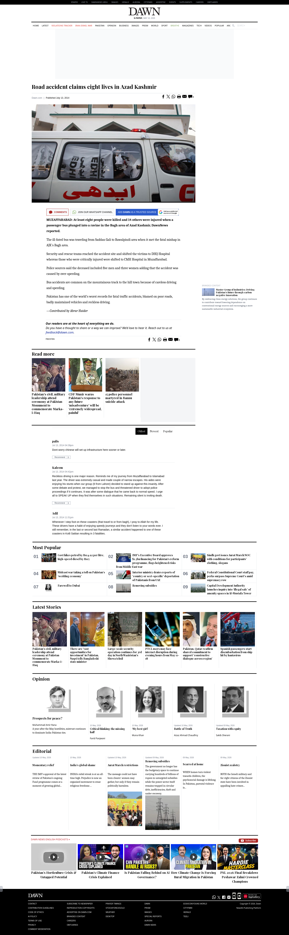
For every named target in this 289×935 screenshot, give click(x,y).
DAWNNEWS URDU (99, 2)
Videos (208, 25)
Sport (164, 25)
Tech (199, 25)
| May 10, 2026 (144, 18)
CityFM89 (148, 2)
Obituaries (212, 2)
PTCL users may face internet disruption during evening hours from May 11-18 (162, 653)
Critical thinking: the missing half (107, 730)
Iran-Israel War (83, 25)
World (154, 25)
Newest (154, 431)
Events (172, 2)
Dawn (147, 904)
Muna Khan (138, 735)
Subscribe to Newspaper (80, 904)
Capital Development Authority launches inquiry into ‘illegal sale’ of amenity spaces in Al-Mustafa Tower (229, 589)
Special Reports (153, 916)
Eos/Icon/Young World (195, 904)
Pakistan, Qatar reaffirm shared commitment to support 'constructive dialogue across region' (198, 653)
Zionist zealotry (230, 765)
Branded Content (211, 286)
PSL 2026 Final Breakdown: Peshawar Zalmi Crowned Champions (240, 877)
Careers (200, 2)
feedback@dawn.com (60, 332)
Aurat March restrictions (123, 765)
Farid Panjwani (97, 738)
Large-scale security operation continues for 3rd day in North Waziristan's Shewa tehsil (125, 653)
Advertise (161, 2)
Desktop (110, 916)
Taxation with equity (228, 729)
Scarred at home (193, 764)
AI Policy (32, 916)
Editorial (41, 751)
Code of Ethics (36, 912)
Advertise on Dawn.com (79, 912)
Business (124, 25)
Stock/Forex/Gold (115, 908)
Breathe (174, 25)
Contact (32, 904)
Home (36, 25)
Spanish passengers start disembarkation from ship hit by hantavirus (236, 652)
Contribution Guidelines (41, 908)
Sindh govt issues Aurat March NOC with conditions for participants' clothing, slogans (228, 559)
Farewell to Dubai (69, 585)
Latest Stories (46, 607)
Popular (219, 25)
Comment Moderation (39, 929)
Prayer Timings (113, 904)
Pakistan (99, 25)
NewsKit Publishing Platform (248, 908)
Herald (125, 2)
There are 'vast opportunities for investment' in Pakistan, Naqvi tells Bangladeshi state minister (84, 655)
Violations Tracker (61, 25)
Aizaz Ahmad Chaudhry (186, 735)
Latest (45, 25)
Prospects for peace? (47, 718)
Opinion (111, 25)
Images (114, 2)
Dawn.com (37, 98)
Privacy (32, 925)
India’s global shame (82, 765)
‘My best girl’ (140, 729)
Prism (145, 25)
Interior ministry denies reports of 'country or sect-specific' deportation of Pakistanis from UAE (155, 576)
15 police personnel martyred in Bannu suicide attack (118, 398)
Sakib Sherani (223, 735)
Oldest (141, 431)
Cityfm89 (187, 908)
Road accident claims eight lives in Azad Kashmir (94, 86)
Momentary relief (43, 765)
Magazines (188, 25)
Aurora (136, 2)
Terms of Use (35, 921)
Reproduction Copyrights (81, 908)
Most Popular (46, 547)
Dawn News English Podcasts (50, 839)
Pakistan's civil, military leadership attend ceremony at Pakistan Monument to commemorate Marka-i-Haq (48, 403)
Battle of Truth (183, 729)
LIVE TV (84, 2)
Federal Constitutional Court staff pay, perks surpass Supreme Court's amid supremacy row (230, 576)
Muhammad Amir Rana (44, 725)
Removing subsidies (144, 585)
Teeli (186, 916)
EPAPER (74, 2)
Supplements (186, 2)
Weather (110, 912)
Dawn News (150, 925)
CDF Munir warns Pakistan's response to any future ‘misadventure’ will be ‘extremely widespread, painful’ (85, 403)
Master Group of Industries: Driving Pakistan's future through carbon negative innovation (235, 292)
